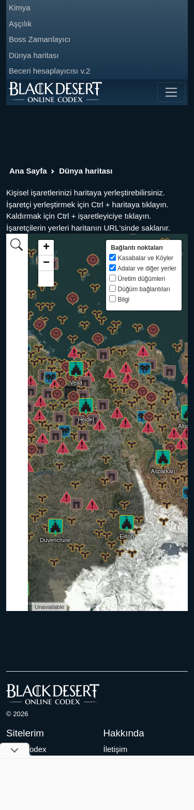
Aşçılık (20, 23)
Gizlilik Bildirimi (129, 760)
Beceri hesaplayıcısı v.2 (49, 70)
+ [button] (46, 247)
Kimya (20, 7)
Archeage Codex (35, 760)
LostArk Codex (31, 772)
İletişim (115, 749)
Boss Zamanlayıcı (39, 39)
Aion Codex (26, 749)
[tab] (16, 244)
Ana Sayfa (28, 170)
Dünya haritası (34, 55)
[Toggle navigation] (171, 92)
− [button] (46, 263)
